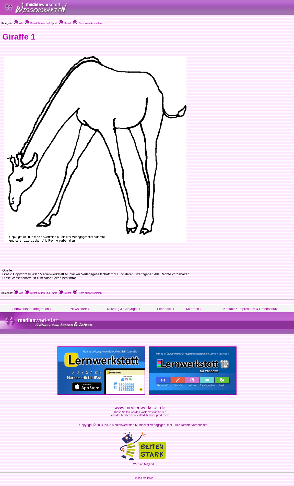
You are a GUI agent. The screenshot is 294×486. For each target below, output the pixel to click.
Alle (18, 23)
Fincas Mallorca (143, 477)
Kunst (65, 23)
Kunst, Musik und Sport (41, 23)
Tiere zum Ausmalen (87, 23)
